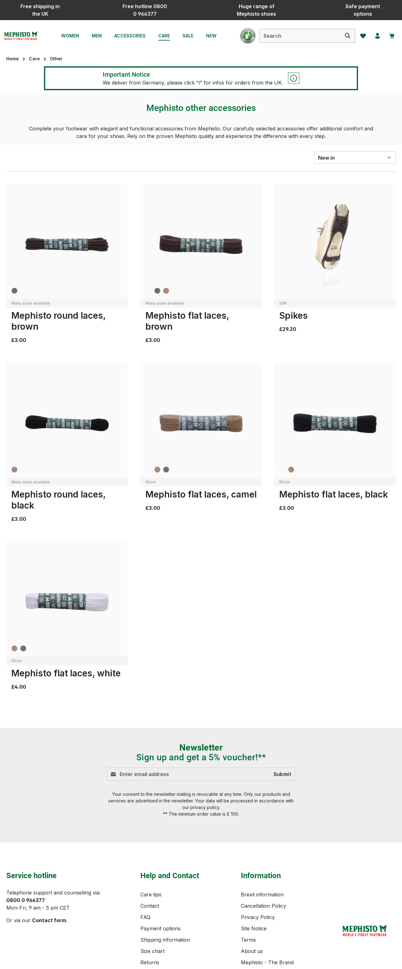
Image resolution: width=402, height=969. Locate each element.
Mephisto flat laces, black (333, 494)
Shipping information (165, 880)
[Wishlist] (359, 36)
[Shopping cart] (390, 36)
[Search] (343, 36)
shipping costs (267, 959)
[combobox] (295, 36)
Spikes (293, 315)
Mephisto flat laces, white (66, 673)
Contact (149, 846)
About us (252, 891)
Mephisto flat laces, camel (201, 494)
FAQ (145, 857)
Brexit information (262, 834)
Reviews (150, 914)
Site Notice (254, 868)
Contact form (49, 860)
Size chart (152, 891)
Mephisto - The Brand (267, 902)
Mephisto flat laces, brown (187, 321)
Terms (248, 880)
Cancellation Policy (263, 846)
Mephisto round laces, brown (58, 321)
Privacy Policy (258, 857)
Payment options (160, 868)
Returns (149, 902)
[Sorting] (355, 157)
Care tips (150, 834)
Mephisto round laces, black (58, 500)
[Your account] (374, 36)
